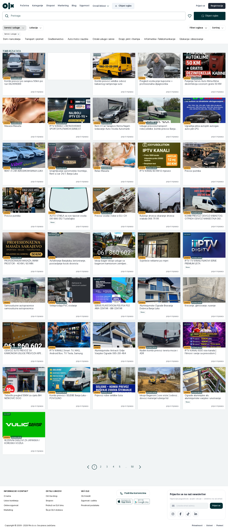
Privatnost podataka (90, 505)
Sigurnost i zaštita (89, 501)
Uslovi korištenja (11, 501)
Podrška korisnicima (133, 493)
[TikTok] (188, 514)
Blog (74, 6)
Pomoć (219, 526)
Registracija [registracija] (217, 6)
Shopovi (50, 6)
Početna (24, 6)
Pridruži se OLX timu (55, 505)
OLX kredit (86, 496)
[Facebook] (180, 514)
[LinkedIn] (196, 514)
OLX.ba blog (51, 496)
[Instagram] (173, 514)
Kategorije (37, 6)
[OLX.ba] (8, 6)
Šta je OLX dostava (54, 510)
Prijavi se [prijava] (200, 6)
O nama (7, 496)
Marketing (63, 6)
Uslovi (209, 526)
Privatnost (197, 526)
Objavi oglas (123, 6)
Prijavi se (216, 506)
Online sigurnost (11, 505)
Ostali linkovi (101, 6)
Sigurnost (84, 6)
